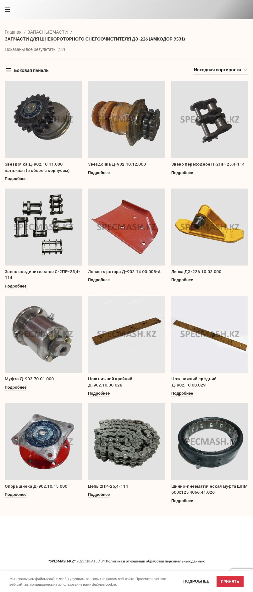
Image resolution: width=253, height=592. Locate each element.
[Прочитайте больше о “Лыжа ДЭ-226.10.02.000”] (182, 280)
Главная (13, 32)
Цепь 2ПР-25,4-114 (108, 486)
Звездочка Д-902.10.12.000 (117, 164)
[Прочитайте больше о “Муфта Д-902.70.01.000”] (15, 388)
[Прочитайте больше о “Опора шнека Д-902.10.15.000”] (15, 495)
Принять (230, 581)
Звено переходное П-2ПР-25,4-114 (208, 164)
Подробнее (196, 581)
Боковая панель (31, 70)
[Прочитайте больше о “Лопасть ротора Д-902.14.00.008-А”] (99, 280)
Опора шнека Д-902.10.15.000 (37, 486)
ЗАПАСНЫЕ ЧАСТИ (48, 32)
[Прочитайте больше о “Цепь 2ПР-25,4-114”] (99, 495)
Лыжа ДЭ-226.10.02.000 (197, 271)
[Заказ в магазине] (220, 70)
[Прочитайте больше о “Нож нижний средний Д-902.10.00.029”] (182, 394)
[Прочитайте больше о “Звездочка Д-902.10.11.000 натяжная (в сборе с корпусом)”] (15, 179)
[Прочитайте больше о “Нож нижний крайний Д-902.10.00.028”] (99, 394)
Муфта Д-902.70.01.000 (29, 378)
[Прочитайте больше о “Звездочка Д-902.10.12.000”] (99, 173)
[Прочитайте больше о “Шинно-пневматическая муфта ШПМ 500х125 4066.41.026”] (182, 501)
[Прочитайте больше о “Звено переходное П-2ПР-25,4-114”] (182, 173)
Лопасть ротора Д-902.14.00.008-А (125, 271)
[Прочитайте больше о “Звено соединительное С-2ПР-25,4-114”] (15, 286)
